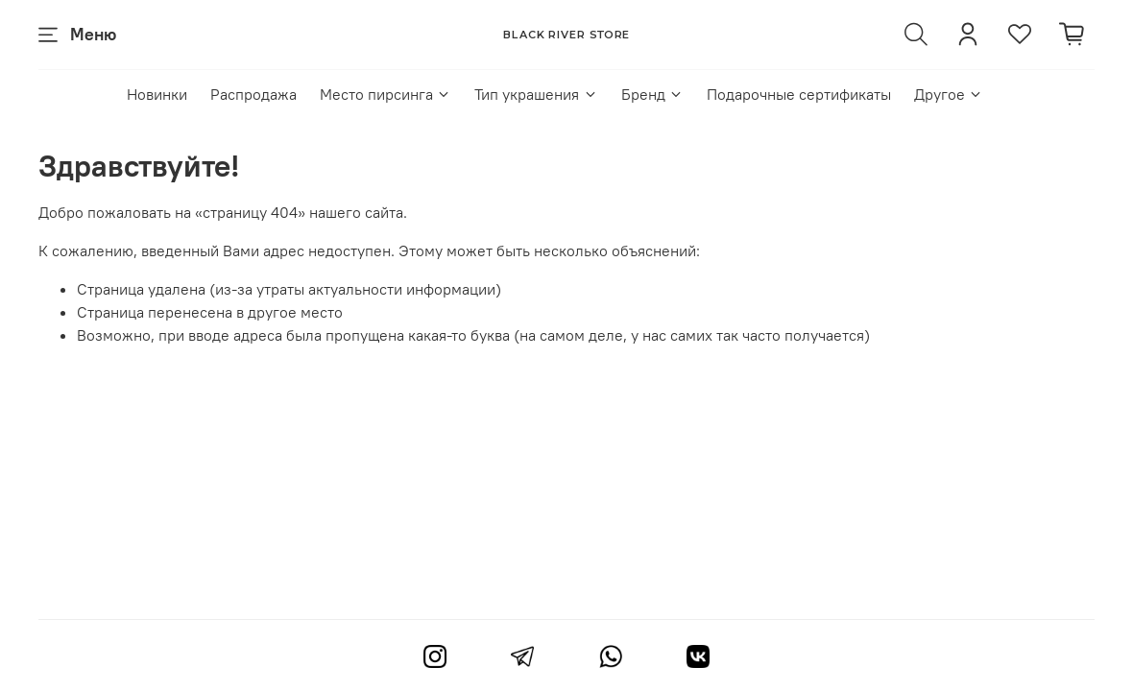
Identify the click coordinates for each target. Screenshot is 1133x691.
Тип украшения (535, 94)
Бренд (652, 94)
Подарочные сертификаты (799, 94)
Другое (948, 94)
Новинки (157, 94)
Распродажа (253, 94)
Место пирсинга (385, 94)
